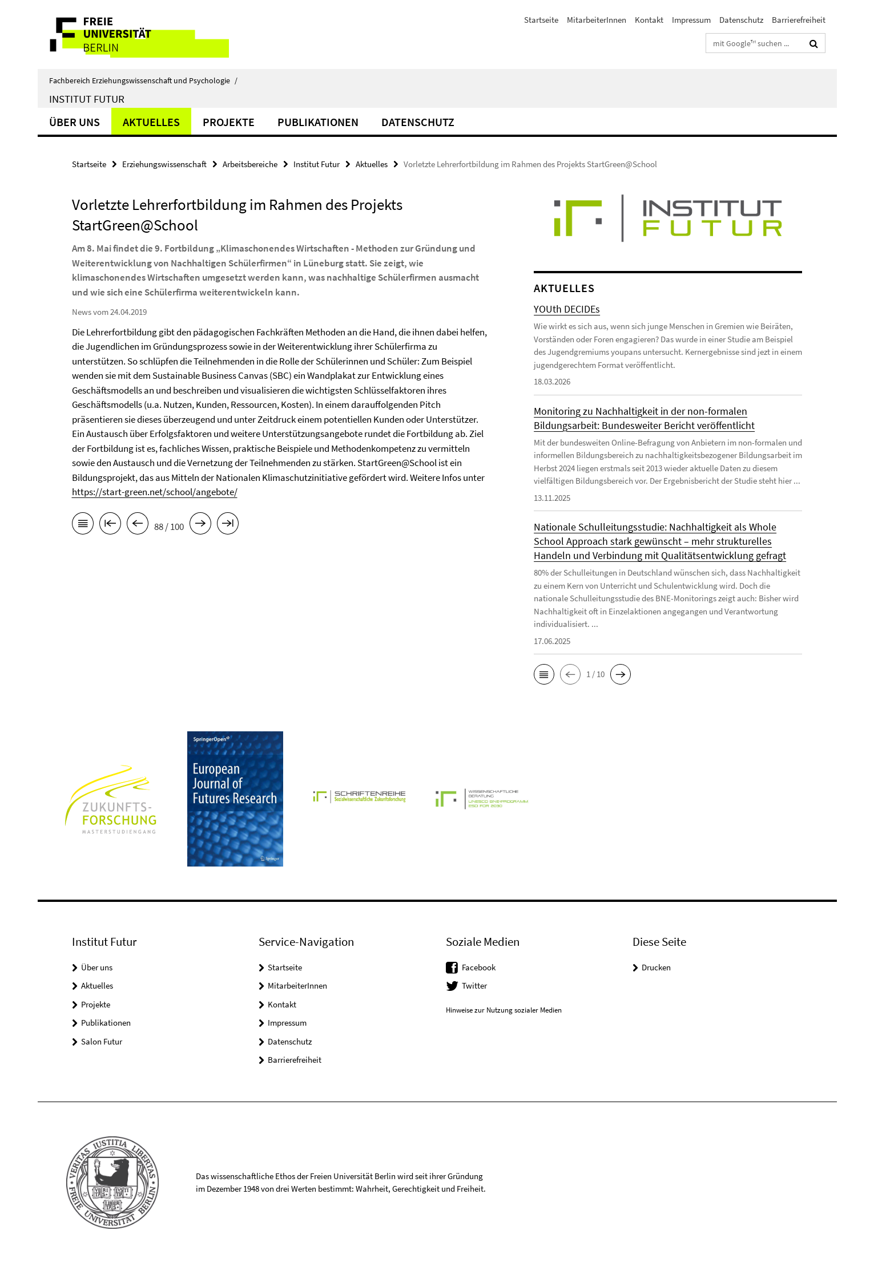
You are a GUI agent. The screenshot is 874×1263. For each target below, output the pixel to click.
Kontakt (649, 19)
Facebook (479, 967)
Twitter (474, 985)
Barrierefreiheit (798, 19)
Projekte (229, 122)
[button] (544, 674)
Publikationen (318, 122)
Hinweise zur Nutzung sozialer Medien (504, 1010)
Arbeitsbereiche (250, 164)
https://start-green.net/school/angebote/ (154, 491)
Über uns (74, 122)
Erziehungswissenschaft (164, 164)
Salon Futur (101, 1041)
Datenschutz (741, 19)
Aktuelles (151, 122)
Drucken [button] (656, 967)
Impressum (691, 19)
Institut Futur (86, 99)
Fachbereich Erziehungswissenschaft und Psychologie (143, 80)
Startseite (541, 19)
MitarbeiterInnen (596, 19)
